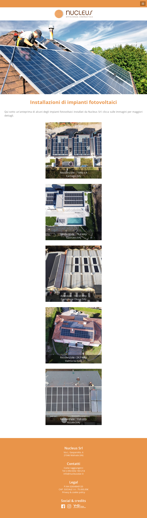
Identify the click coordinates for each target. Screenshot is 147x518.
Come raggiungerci (73, 467)
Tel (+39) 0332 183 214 (73, 470)
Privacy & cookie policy (73, 492)
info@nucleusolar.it (73, 473)
